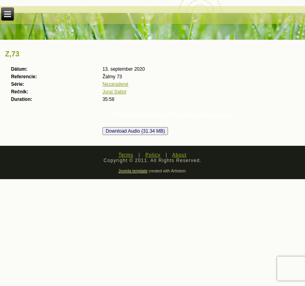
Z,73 (12, 54)
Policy (152, 155)
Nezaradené (115, 84)
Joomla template (132, 171)
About (179, 155)
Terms (125, 155)
